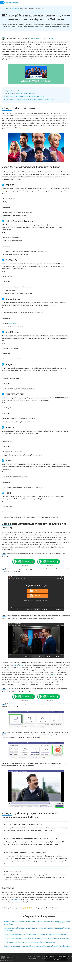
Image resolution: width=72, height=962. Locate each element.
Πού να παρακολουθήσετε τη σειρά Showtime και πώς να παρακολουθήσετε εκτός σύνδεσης (36, 938)
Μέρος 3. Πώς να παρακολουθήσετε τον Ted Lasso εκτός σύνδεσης (25, 96)
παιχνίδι (53, 674)
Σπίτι (3, 8)
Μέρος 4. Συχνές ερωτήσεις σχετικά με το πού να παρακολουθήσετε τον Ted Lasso (29, 99)
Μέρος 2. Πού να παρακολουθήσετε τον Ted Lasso (20, 93)
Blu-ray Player (16, 899)
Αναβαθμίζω (31, 956)
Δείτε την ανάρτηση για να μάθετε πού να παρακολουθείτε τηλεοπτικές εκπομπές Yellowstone (37, 946)
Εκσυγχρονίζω (38, 956)
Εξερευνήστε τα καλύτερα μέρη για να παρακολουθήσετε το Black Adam (29, 942)
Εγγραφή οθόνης (18, 665)
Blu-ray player (12, 323)
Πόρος (7, 8)
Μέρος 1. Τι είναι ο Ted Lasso (14, 91)
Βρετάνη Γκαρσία (35, 38)
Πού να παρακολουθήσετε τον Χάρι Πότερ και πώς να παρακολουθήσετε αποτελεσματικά (35, 934)
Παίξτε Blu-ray (15, 8)
